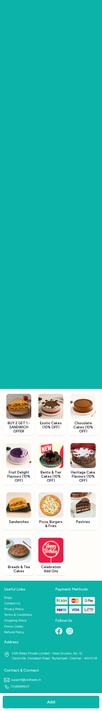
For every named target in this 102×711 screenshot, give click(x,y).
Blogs (8, 597)
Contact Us (12, 603)
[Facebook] (59, 631)
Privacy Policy (14, 609)
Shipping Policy (15, 620)
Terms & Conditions (18, 615)
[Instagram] (70, 631)
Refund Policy (14, 632)
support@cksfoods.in (22, 680)
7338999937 (16, 686)
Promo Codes (13, 626)
